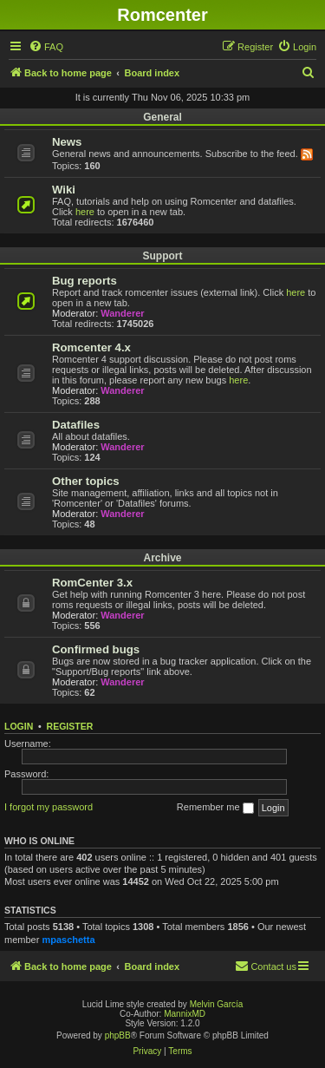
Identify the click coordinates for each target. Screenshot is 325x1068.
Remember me (215, 808)
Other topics (86, 481)
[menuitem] (46, 46)
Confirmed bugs (96, 649)
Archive (162, 558)
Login (18, 726)
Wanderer (122, 313)
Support (163, 256)
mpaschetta (68, 939)
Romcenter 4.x (91, 347)
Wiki (63, 189)
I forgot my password (48, 807)
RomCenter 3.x (92, 582)
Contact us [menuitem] (265, 966)
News (66, 141)
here (84, 211)
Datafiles (76, 424)
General (162, 117)
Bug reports (84, 280)
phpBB (118, 1035)
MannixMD (184, 1014)
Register (70, 726)
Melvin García (217, 1004)
